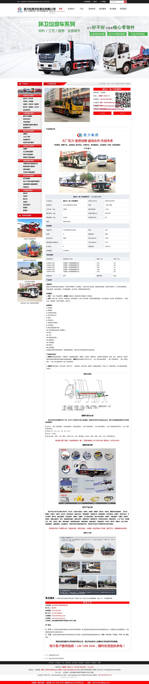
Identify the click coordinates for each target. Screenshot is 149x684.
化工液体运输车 (28, 151)
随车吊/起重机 (27, 116)
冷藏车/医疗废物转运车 (30, 163)
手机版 (103, 1)
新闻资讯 (92, 9)
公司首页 (51, 662)
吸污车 (25, 199)
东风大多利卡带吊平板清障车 (56, 658)
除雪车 (25, 210)
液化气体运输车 (28, 154)
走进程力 (71, 9)
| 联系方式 (122, 113)
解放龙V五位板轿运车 (29, 260)
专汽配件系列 (27, 190)
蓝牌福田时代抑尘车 (54, 655)
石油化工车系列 (28, 146)
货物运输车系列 (28, 161)
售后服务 (113, 9)
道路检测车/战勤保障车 (30, 184)
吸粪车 (25, 207)
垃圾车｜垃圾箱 (28, 101)
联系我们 (88, 1)
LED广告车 (26, 137)
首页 (108, 83)
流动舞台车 (26, 139)
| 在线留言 (102, 113)
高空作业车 (26, 119)
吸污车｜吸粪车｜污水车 (31, 107)
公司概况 (57, 662)
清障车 (25, 134)
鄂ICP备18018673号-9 (105, 675)
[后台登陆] (91, 667)
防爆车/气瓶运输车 (29, 157)
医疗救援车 (26, 178)
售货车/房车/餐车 (28, 142)
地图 (99, 662)
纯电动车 (26, 187)
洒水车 (25, 193)
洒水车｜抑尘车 (28, 98)
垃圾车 (25, 196)
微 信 (95, 1)
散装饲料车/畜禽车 (29, 166)
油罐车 (25, 149)
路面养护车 (26, 127)
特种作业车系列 (28, 131)
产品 (81, 9)
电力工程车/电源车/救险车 (31, 181)
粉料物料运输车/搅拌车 (30, 125)
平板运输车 (26, 122)
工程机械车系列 (28, 113)
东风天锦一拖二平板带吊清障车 (30, 303)
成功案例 (102, 9)
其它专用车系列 (28, 175)
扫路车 (25, 202)
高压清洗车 (26, 110)
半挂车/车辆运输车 (29, 172)
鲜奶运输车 (26, 169)
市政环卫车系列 (28, 95)
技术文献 (74, 662)
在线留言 (87, 662)
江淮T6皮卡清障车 (29, 281)
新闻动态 (68, 662)
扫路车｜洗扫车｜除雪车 (31, 104)
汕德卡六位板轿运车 (30, 239)
